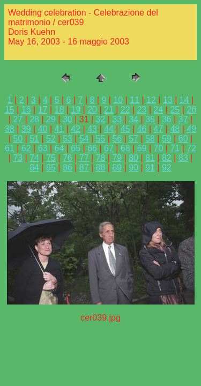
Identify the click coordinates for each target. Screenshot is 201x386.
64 (59, 148)
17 (43, 109)
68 (125, 148)
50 (18, 138)
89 (117, 167)
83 (183, 157)
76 (67, 157)
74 (34, 157)
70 (158, 148)
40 (43, 128)
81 (150, 157)
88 (101, 167)
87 (84, 167)
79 (117, 157)
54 (84, 138)
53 (67, 138)
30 (67, 119)
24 (158, 109)
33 (117, 119)
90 (133, 167)
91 (150, 167)
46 (142, 128)
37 (183, 119)
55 (101, 138)
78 (101, 157)
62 (26, 148)
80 (133, 157)
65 (75, 148)
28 (34, 119)
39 (26, 128)
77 (84, 157)
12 (151, 100)
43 (92, 128)
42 (75, 128)
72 (191, 148)
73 (18, 157)
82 (167, 157)
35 (150, 119)
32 (101, 119)
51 (34, 138)
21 (109, 109)
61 (9, 148)
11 (134, 100)
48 (175, 128)
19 (75, 109)
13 (168, 100)
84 (34, 167)
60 (183, 138)
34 (133, 119)
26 (191, 109)
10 (118, 100)
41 (59, 128)
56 (117, 138)
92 (167, 167)
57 (133, 138)
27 (18, 119)
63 (43, 148)
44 (109, 128)
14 (184, 100)
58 (150, 138)
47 (158, 128)
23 (142, 109)
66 (92, 148)
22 (125, 109)
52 (51, 138)
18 (59, 109)
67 (109, 148)
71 (175, 148)
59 (167, 138)
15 (9, 109)
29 (51, 119)
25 (175, 109)
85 (51, 167)
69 (142, 148)
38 (9, 128)
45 (125, 128)
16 (26, 109)
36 (167, 119)
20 (92, 109)
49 (191, 128)
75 (51, 157)
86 (67, 167)
